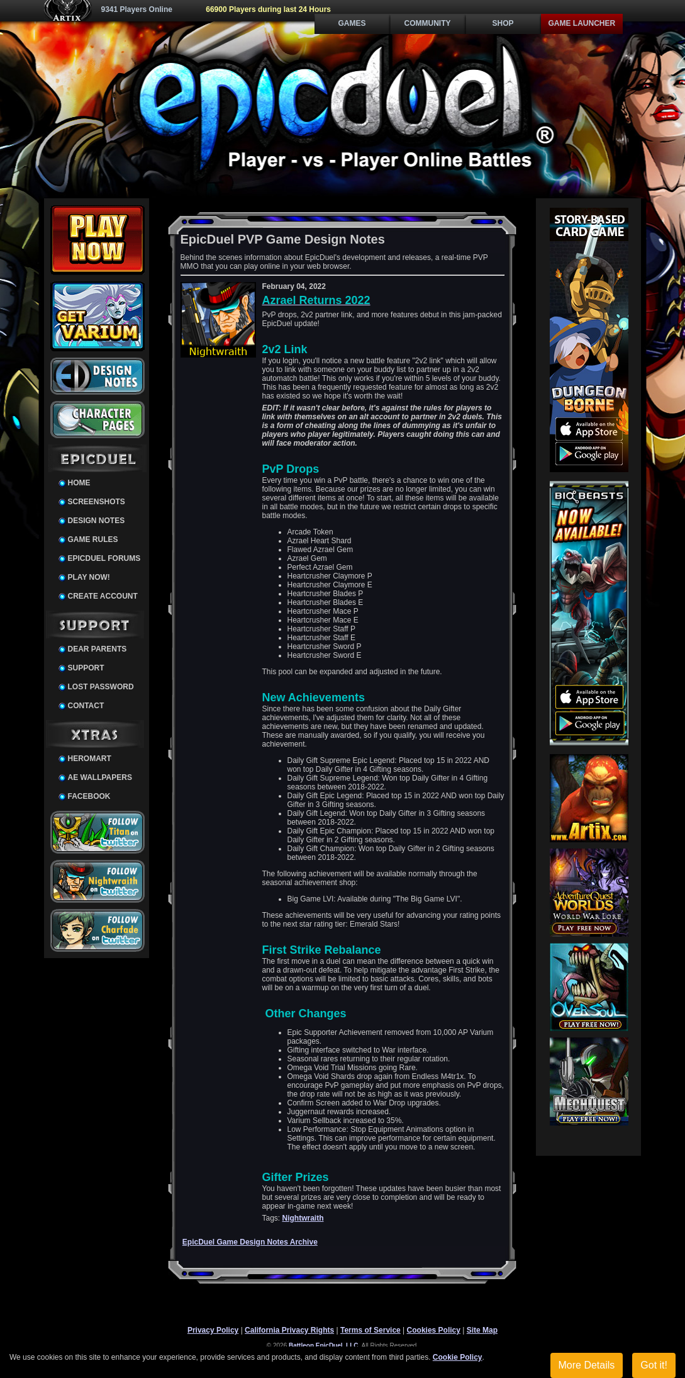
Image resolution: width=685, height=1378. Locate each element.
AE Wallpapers (100, 777)
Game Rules (93, 539)
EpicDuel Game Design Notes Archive (250, 1242)
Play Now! (89, 577)
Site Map (482, 1330)
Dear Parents (97, 649)
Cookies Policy (433, 1330)
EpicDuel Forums (104, 558)
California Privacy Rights (289, 1330)
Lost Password (101, 686)
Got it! (653, 1365)
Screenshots (96, 501)
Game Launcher (582, 23)
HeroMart (89, 758)
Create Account (103, 596)
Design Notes (96, 520)
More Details (587, 1365)
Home (79, 482)
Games (351, 23)
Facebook (89, 796)
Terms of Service (370, 1330)
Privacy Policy (212, 1330)
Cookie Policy (457, 1357)
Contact (86, 705)
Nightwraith (303, 1218)
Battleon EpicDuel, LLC (324, 1345)
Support (86, 668)
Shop (502, 23)
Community (427, 23)
